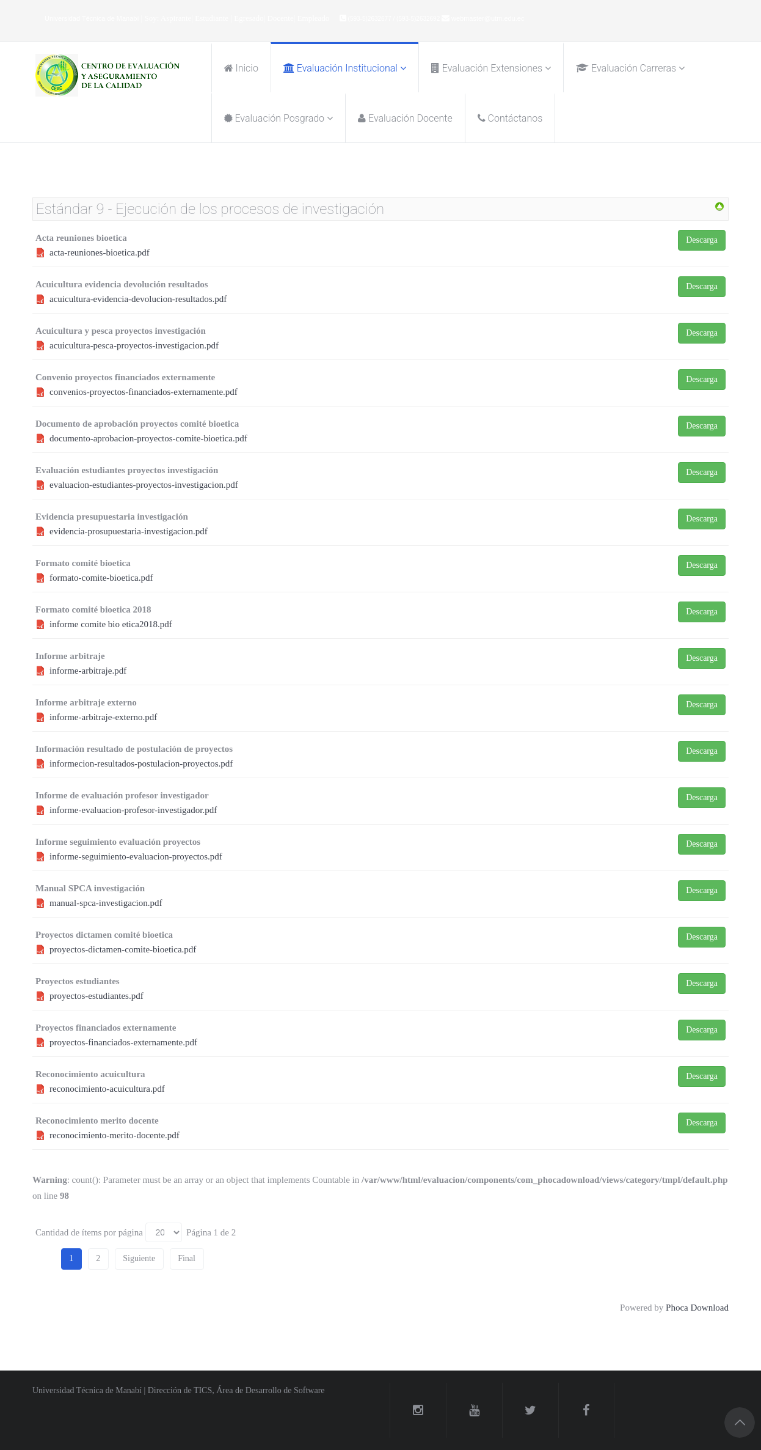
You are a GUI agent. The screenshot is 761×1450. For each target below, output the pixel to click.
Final (186, 1258)
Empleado (313, 18)
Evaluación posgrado (274, 118)
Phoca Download (697, 1307)
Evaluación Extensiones (486, 68)
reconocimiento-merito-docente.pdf (114, 1135)
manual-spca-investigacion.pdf (105, 903)
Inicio (241, 68)
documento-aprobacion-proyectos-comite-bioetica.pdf (148, 438)
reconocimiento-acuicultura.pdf (107, 1089)
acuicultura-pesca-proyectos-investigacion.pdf (134, 345)
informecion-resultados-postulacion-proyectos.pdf (141, 763)
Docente (280, 18)
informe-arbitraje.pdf (87, 670)
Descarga (702, 240)
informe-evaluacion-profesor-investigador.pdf (133, 810)
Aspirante (176, 18)
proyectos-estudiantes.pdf (96, 996)
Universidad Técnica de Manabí (93, 18)
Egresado (248, 18)
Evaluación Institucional (340, 68)
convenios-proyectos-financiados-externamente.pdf (143, 392)
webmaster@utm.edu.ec (487, 18)
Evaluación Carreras (626, 68)
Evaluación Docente (405, 118)
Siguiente (139, 1258)
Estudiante (212, 18)
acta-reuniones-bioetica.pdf (99, 252)
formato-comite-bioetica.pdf (101, 578)
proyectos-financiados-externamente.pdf (123, 1042)
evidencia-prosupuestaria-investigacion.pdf (128, 531)
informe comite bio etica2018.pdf (110, 624)
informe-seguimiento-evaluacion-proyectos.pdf (135, 856)
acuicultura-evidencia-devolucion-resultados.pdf (138, 299)
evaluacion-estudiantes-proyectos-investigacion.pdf (143, 485)
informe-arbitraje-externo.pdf (103, 717)
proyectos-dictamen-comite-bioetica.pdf (122, 949)
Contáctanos (510, 118)
